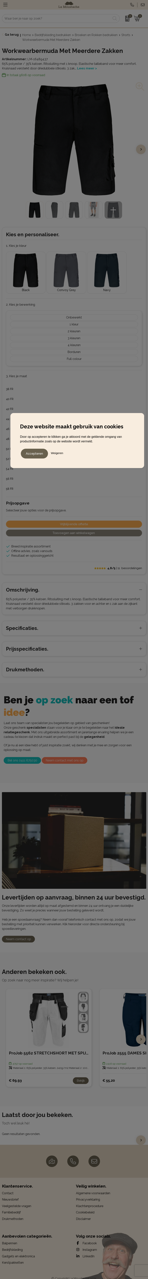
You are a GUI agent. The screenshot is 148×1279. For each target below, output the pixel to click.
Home (26, 35)
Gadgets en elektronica (18, 1250)
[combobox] (56, 18)
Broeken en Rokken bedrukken (96, 35)
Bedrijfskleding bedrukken (53, 35)
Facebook (86, 1237)
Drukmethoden (12, 1212)
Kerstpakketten (13, 1256)
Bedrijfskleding (12, 1243)
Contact (7, 1186)
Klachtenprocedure (89, 1199)
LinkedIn (85, 1250)
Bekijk (81, 1074)
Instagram (86, 1243)
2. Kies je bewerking (20, 298)
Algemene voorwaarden (93, 1186)
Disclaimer (83, 1212)
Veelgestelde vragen (16, 1199)
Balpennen (9, 1237)
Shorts (125, 35)
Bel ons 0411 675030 (22, 754)
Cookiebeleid (85, 1206)
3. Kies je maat (16, 370)
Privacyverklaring (88, 1193)
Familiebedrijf (11, 1206)
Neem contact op (18, 932)
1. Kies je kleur (16, 246)
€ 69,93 (15, 1074)
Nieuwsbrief (10, 1193)
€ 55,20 (109, 1074)
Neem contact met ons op (64, 754)
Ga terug (12, 34)
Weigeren (57, 452)
